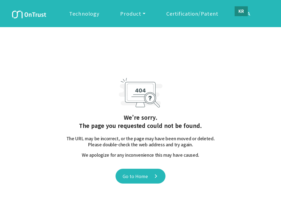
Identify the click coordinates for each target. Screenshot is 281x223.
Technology (87, 14)
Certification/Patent (195, 14)
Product (133, 14)
